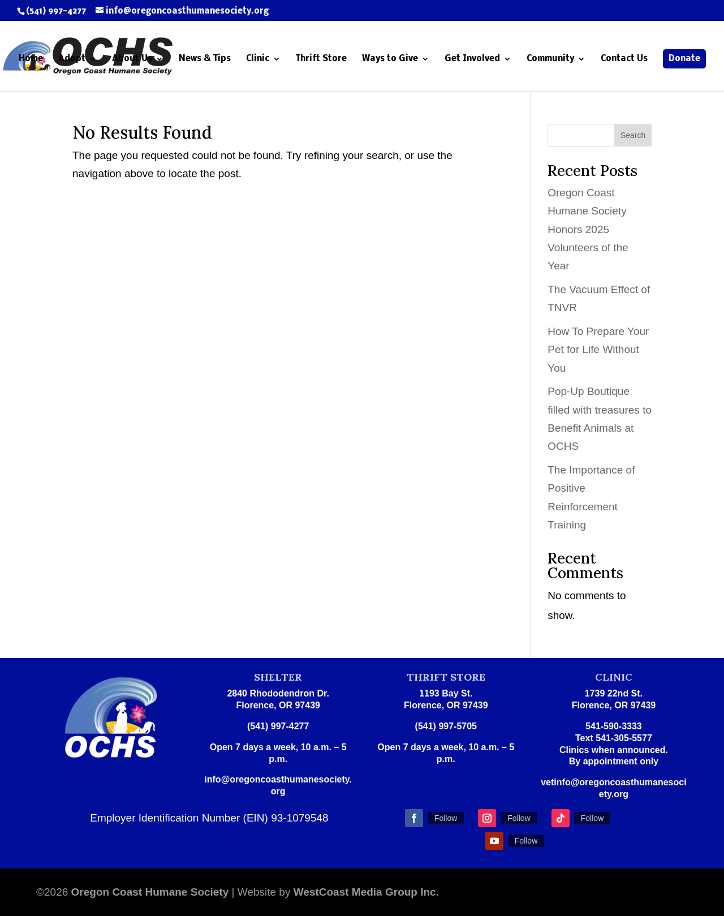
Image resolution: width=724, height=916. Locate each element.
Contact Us (624, 59)
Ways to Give (390, 59)
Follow (445, 818)
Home (31, 59)
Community (550, 59)
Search (632, 135)
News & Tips (205, 59)
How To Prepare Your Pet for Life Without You (598, 349)
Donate (684, 58)
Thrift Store (321, 59)
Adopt (71, 59)
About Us (132, 59)
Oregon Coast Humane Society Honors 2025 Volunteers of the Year (588, 229)
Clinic (257, 59)
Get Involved (472, 59)
